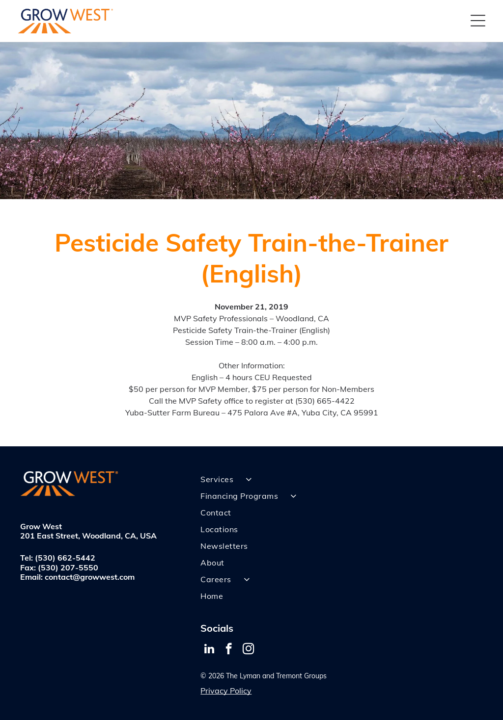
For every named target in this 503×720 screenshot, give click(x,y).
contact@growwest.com (90, 577)
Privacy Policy (226, 690)
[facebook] (228, 650)
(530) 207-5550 (68, 567)
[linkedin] (209, 650)
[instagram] (248, 650)
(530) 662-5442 (65, 558)
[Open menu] (478, 20)
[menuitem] (341, 479)
